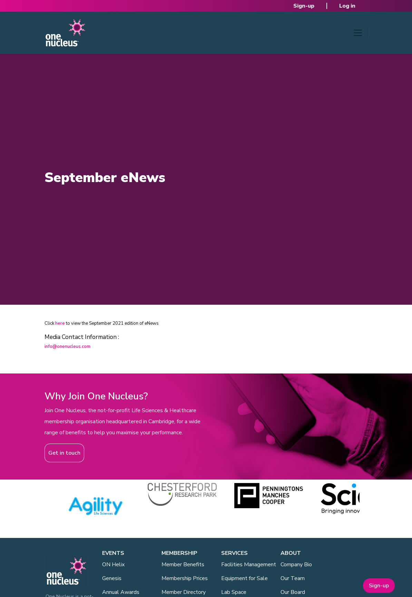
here (60, 323)
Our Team (293, 578)
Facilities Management (248, 564)
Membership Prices (184, 578)
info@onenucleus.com (67, 346)
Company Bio (296, 564)
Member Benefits (182, 564)
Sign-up (303, 6)
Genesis (111, 578)
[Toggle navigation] (357, 33)
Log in (347, 6)
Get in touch (64, 453)
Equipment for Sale (244, 578)
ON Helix (113, 564)
